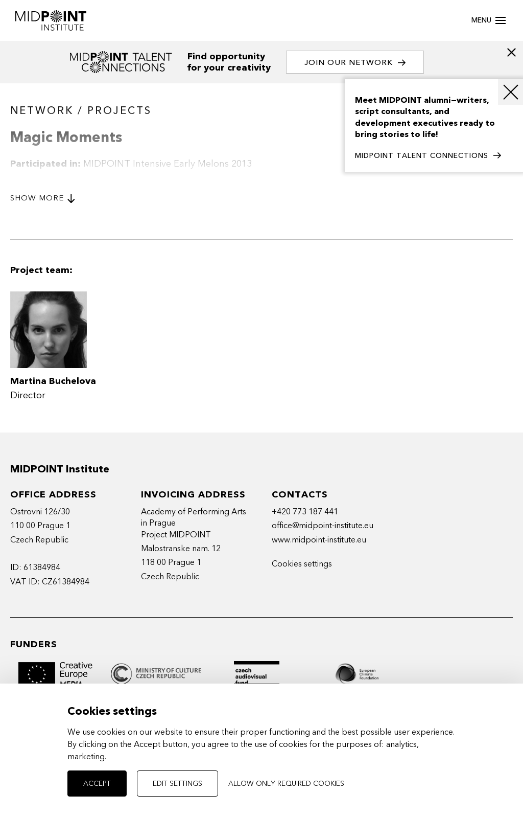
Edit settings (177, 783)
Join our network (355, 62)
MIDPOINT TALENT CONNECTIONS (428, 156)
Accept (97, 783)
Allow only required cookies (286, 783)
